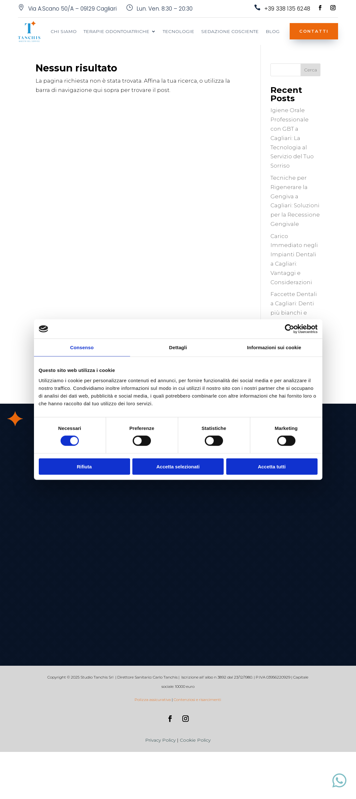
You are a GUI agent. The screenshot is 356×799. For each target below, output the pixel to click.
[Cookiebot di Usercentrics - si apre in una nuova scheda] (289, 329)
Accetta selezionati (178, 466)
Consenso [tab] (82, 347)
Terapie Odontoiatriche (116, 31)
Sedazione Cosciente (230, 31)
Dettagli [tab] (178, 347)
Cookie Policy (195, 740)
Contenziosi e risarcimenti (197, 699)
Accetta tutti (272, 466)
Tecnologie (178, 31)
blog (272, 31)
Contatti (313, 31)
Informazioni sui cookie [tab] (274, 347)
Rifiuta (84, 466)
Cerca (310, 70)
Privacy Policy (160, 740)
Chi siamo (64, 31)
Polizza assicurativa (153, 699)
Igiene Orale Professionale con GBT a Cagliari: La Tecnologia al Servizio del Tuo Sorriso (292, 138)
